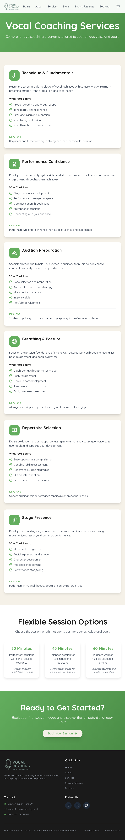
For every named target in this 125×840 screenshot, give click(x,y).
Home (26, 6)
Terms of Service (112, 830)
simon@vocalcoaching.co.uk (23, 809)
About (39, 6)
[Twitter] (86, 805)
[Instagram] (77, 805)
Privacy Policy (91, 830)
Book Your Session (62, 735)
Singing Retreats (84, 6)
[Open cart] (118, 6)
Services (53, 6)
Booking (104, 6)
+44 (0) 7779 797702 (18, 814)
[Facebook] (68, 805)
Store (66, 6)
